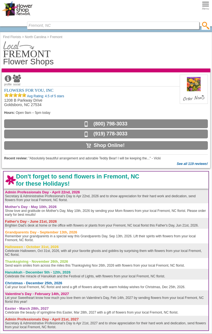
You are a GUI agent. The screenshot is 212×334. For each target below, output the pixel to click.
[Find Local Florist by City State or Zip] (113, 25)
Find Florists (12, 37)
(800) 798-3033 (110, 124)
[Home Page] (17, 17)
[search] (206, 25)
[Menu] (205, 5)
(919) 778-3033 (110, 133)
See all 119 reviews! (192, 164)
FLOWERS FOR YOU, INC (29, 90)
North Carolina (35, 37)
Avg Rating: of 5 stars (45, 96)
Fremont (56, 37)
